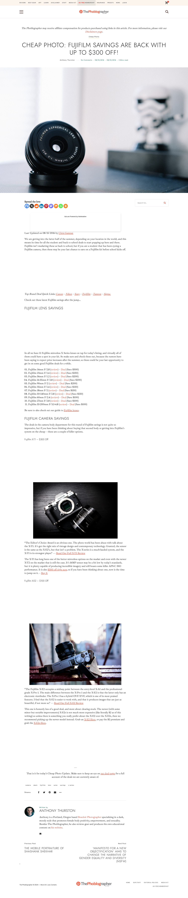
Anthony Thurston (67, 60)
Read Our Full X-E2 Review (68, 703)
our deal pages (108, 773)
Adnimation (82, 216)
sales (55, 785)
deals (36, 785)
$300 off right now (57, 569)
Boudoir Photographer (89, 817)
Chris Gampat (66, 233)
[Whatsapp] (61, 206)
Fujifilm (86, 294)
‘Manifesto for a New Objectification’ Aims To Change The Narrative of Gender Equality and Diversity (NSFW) (102, 854)
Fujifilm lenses (71, 410)
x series (71, 785)
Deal (63, 369)
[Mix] (56, 206)
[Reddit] (36, 206)
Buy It (44, 573)
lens (49, 785)
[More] (65, 206)
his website (56, 827)
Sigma (107, 294)
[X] (32, 206)
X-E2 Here (89, 719)
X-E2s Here (40, 722)
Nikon (68, 294)
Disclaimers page (93, 31)
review (54, 369)
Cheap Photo (94, 37)
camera (28, 785)
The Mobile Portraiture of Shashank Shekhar (44, 849)
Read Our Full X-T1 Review (70, 553)
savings (63, 785)
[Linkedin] (41, 206)
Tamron (97, 294)
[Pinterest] (46, 206)
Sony (77, 294)
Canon (59, 294)
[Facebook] (27, 206)
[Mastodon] (51, 206)
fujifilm (42, 785)
